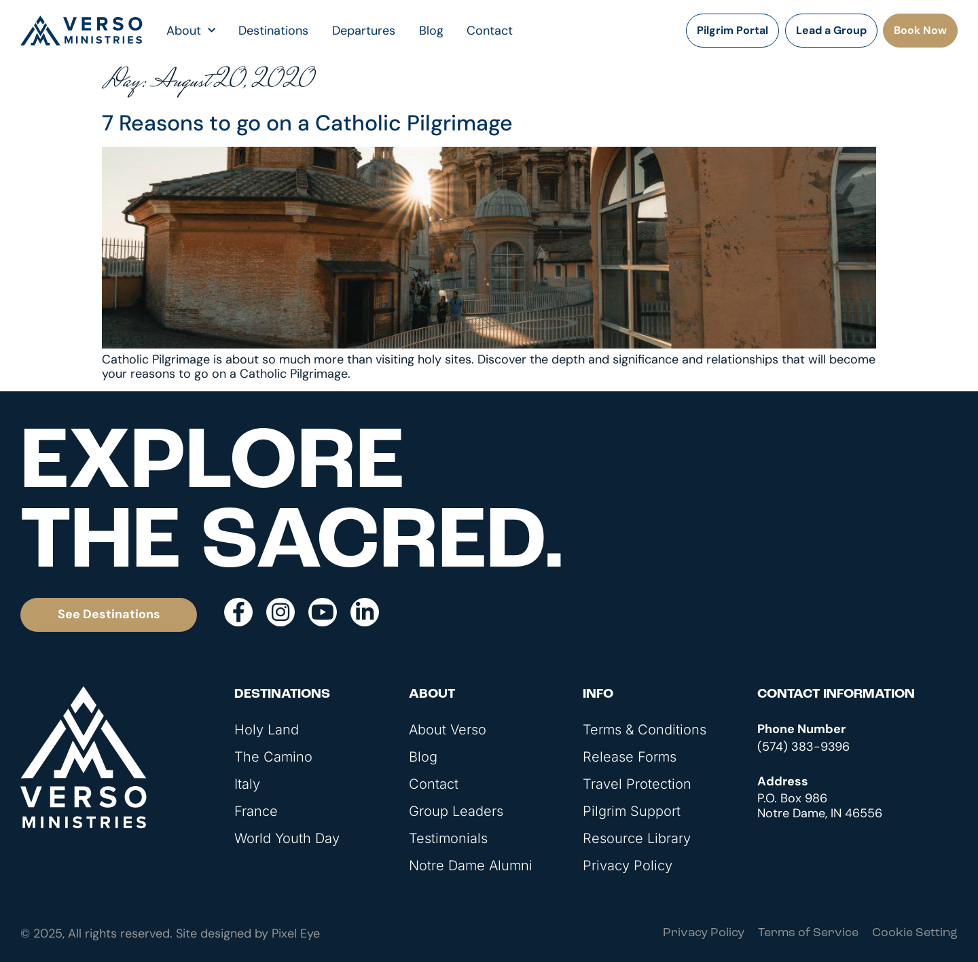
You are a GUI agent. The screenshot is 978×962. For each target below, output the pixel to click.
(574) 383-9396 (803, 746)
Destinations (273, 30)
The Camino (273, 757)
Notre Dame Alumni (470, 865)
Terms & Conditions (644, 729)
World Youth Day (287, 838)
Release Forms (629, 757)
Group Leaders (456, 811)
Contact (490, 30)
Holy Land (266, 729)
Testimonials (448, 838)
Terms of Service (808, 933)
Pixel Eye (296, 933)
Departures (363, 30)
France (256, 811)
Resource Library (637, 838)
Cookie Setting (915, 933)
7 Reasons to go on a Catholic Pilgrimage (307, 123)
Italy (247, 784)
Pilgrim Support (632, 811)
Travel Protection (637, 784)
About (190, 30)
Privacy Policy (627, 865)
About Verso (447, 729)
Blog (431, 30)
